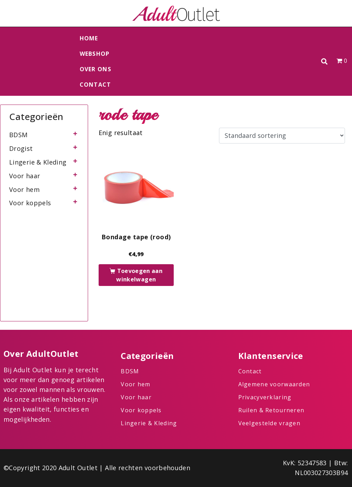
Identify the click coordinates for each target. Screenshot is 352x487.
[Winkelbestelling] (282, 136)
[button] (324, 61)
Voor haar (24, 176)
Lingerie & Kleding (37, 162)
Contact (95, 84)
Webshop (95, 54)
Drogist (21, 148)
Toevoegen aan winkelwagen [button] (139, 275)
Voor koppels (30, 203)
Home (89, 38)
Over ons (95, 69)
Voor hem (24, 189)
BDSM (18, 135)
